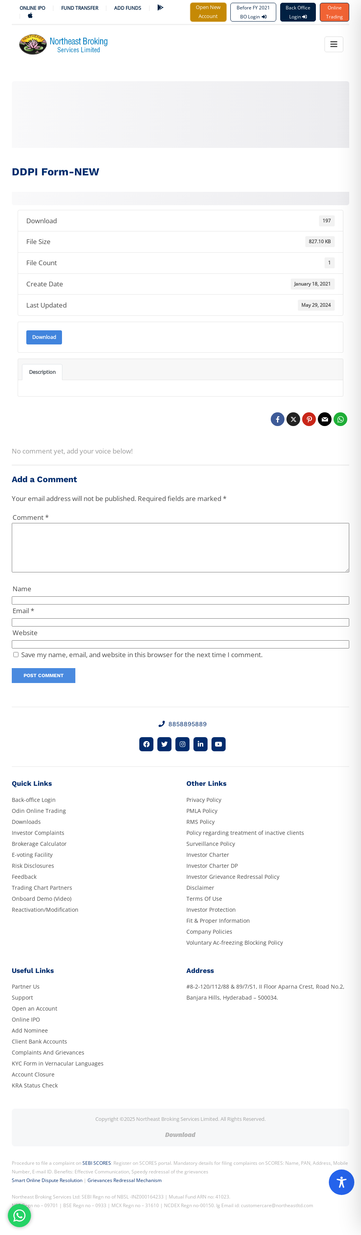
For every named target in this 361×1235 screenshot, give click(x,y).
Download (44, 337)
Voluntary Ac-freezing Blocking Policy (234, 952)
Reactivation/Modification (45, 919)
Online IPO (32, 8)
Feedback (24, 886)
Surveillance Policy (210, 853)
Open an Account (34, 1018)
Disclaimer (200, 897)
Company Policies (209, 941)
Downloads (26, 831)
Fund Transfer (79, 8)
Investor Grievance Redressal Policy (232, 886)
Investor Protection (211, 919)
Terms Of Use (204, 908)
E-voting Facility (32, 864)
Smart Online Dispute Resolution (47, 1189)
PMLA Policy (201, 820)
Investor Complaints (38, 842)
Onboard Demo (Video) (41, 908)
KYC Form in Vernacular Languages (58, 1073)
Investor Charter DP (212, 875)
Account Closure (33, 1083)
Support (22, 1007)
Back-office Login (34, 809)
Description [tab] (42, 371)
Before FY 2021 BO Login (253, 12)
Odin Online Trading (39, 820)
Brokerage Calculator (39, 853)
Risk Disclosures (33, 875)
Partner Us (26, 996)
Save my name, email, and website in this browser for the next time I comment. (142, 664)
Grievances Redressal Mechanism (125, 1189)
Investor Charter (207, 864)
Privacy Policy (203, 809)
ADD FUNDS (127, 8)
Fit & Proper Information (218, 930)
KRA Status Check (35, 1094)
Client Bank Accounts (39, 1051)
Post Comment (44, 685)
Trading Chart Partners (42, 897)
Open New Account (208, 12)
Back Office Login (298, 12)
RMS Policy (200, 831)
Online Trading (334, 12)
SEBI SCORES (96, 1172)
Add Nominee (30, 1040)
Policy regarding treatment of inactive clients (245, 842)
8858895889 (183, 733)
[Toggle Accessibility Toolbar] (341, 1182)
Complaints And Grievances (48, 1062)
